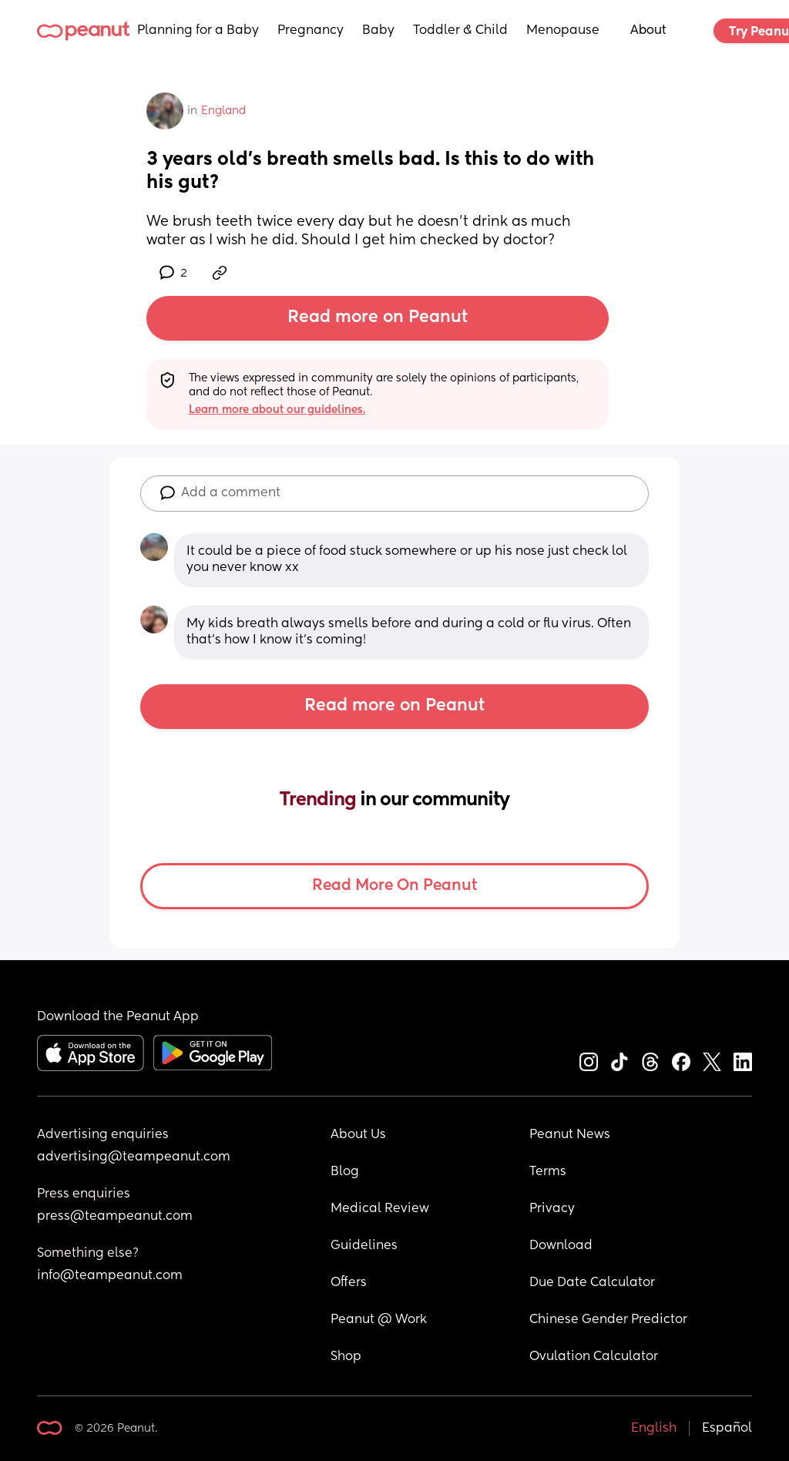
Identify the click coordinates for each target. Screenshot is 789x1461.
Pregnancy (310, 31)
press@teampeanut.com (115, 1217)
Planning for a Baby (198, 31)
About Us (358, 1135)
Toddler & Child (460, 31)
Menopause (562, 31)
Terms (547, 1172)
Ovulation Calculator (593, 1357)
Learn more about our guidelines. (277, 410)
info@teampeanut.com (110, 1276)
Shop (346, 1357)
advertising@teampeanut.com (133, 1157)
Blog (345, 1172)
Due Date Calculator (592, 1283)
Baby (378, 31)
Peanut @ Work (379, 1320)
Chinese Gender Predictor (608, 1320)
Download (561, 1246)
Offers (349, 1283)
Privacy (552, 1209)
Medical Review (380, 1209)
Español (727, 1428)
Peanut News (569, 1135)
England (223, 111)
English (654, 1428)
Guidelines (364, 1246)
